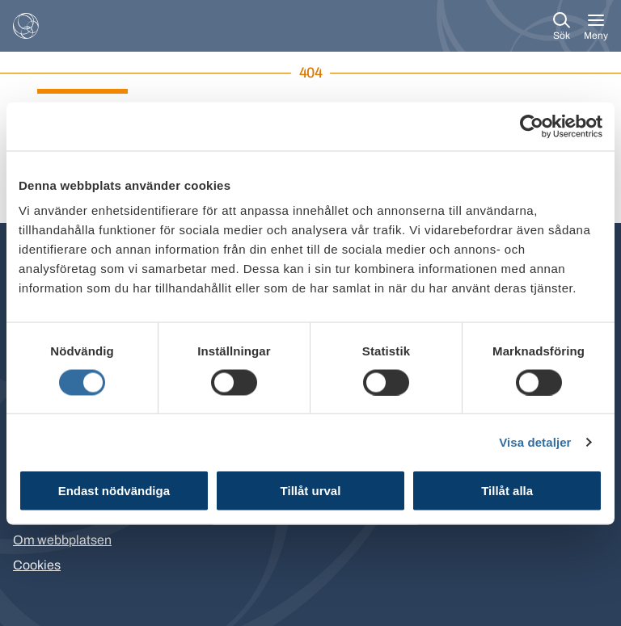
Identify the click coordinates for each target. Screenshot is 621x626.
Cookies (37, 565)
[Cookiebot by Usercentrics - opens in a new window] (531, 126)
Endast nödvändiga (114, 491)
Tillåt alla (507, 491)
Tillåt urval (311, 491)
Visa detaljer (535, 441)
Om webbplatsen (62, 540)
